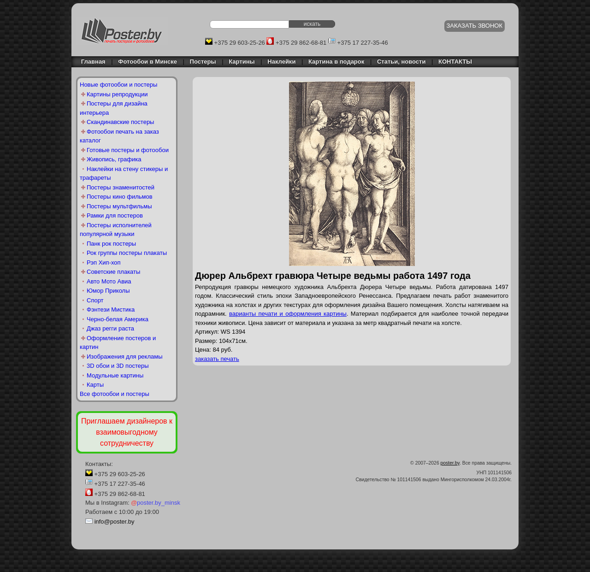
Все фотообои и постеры (114, 393)
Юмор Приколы (108, 290)
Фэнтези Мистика (111, 309)
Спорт (95, 300)
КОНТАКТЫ (455, 61)
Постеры (203, 61)
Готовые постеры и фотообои (128, 150)
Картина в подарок (336, 61)
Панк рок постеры (111, 243)
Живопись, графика (114, 159)
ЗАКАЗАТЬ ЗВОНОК (475, 25)
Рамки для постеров (115, 215)
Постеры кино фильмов (120, 196)
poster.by (450, 463)
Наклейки (281, 61)
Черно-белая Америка (117, 319)
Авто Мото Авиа (109, 281)
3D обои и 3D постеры (118, 365)
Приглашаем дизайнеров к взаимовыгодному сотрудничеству (126, 432)
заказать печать (217, 358)
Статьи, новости (401, 61)
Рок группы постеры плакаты (127, 252)
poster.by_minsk (155, 502)
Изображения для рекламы (125, 356)
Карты (95, 384)
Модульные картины (115, 375)
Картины (241, 61)
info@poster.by (114, 521)
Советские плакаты (113, 271)
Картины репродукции (117, 94)
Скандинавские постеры (120, 121)
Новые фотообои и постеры (118, 84)
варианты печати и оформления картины (288, 313)
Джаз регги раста (110, 328)
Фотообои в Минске (147, 61)
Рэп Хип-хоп (104, 262)
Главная (91, 61)
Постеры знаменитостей (120, 187)
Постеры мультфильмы (119, 206)
